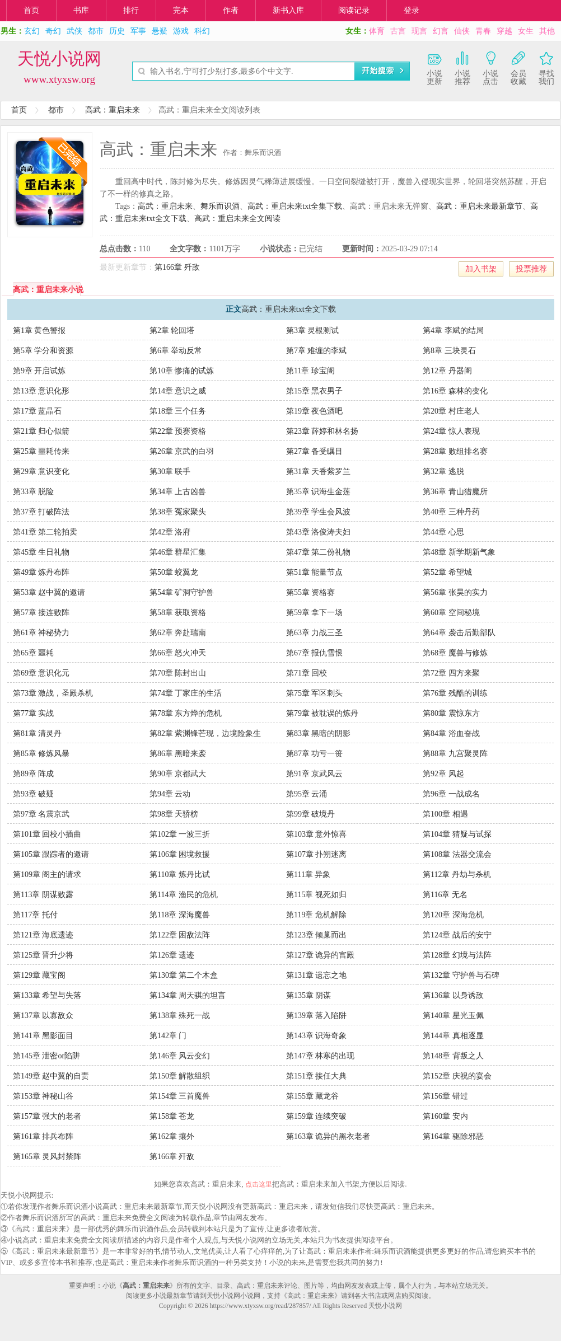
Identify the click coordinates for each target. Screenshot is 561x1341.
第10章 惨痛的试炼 (181, 371)
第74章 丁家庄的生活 (185, 693)
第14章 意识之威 (178, 391)
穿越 (504, 31)
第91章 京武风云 (314, 774)
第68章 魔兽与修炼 (455, 653)
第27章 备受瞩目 (314, 451)
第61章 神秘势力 (41, 633)
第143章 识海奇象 (316, 1035)
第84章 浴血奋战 (451, 733)
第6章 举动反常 (176, 350)
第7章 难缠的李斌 (316, 350)
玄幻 (32, 31)
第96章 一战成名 (451, 794)
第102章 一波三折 (180, 834)
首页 (31, 10)
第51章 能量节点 (314, 572)
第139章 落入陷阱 (316, 1015)
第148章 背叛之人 (453, 1056)
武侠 (74, 31)
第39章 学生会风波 (318, 512)
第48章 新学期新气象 (459, 552)
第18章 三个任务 (178, 411)
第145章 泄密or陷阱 (46, 1056)
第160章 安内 (445, 1116)
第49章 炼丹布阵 (41, 572)
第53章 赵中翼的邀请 (49, 592)
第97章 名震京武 (41, 814)
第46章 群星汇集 (178, 552)
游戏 (181, 31)
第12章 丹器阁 (447, 371)
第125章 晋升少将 (43, 955)
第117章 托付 (35, 915)
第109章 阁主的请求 (47, 874)
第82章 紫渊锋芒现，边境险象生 (205, 733)
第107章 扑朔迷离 (316, 854)
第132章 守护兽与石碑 (461, 975)
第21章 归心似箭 (41, 431)
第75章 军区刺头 (314, 693)
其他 (547, 31)
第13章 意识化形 (41, 391)
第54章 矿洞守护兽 (181, 592)
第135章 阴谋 (308, 995)
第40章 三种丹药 (451, 512)
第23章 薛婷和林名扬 (322, 431)
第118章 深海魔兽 (179, 915)
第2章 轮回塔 (172, 330)
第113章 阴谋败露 (43, 894)
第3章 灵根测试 (312, 330)
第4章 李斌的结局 (453, 330)
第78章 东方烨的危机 (185, 713)
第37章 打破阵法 (41, 512)
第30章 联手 (170, 471)
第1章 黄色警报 (39, 330)
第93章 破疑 (33, 794)
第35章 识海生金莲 (318, 491)
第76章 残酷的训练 (455, 693)
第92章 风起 (443, 774)
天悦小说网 (59, 58)
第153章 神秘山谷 (43, 1096)
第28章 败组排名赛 (455, 451)
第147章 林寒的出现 (320, 1056)
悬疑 (159, 31)
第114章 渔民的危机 (183, 894)
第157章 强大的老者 (47, 1116)
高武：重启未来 (112, 110)
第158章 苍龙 (172, 1116)
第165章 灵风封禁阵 (47, 1156)
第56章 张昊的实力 (455, 592)
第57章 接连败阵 (41, 612)
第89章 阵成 (33, 774)
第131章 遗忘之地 (316, 975)
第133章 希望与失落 (47, 995)
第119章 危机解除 (316, 915)
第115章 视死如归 (316, 894)
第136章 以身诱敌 (453, 995)
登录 (411, 10)
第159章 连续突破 (316, 1116)
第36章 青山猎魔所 (455, 491)
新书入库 (288, 10)
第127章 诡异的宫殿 (320, 955)
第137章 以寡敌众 (43, 1015)
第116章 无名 (445, 894)
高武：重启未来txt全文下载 (288, 309)
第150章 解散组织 (180, 1076)
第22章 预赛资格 (178, 431)
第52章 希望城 (447, 572)
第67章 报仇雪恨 (314, 653)
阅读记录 (354, 10)
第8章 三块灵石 (449, 350)
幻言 (440, 31)
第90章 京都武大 (178, 774)
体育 (377, 31)
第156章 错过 (445, 1096)
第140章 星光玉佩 (453, 1015)
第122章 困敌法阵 (180, 935)
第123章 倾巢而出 (316, 935)
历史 (117, 31)
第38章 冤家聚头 (178, 512)
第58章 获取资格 (178, 612)
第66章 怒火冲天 (178, 653)
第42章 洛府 (170, 532)
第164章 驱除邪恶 (453, 1136)
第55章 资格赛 (310, 592)
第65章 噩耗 (33, 653)
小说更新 (434, 67)
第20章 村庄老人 (451, 411)
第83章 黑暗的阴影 (318, 733)
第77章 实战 (33, 713)
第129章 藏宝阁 (39, 975)
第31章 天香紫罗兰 (318, 471)
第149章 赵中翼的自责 (51, 1076)
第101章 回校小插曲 (47, 834)
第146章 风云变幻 (180, 1056)
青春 (483, 31)
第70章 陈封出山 (178, 673)
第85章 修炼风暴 (41, 753)
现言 (419, 31)
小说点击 (490, 67)
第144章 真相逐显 (453, 1035)
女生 (526, 31)
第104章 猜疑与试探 (457, 834)
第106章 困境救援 (180, 854)
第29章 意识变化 (41, 471)
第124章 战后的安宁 (457, 935)
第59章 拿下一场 (314, 612)
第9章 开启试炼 (39, 371)
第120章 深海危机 (453, 915)
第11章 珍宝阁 (310, 371)
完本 (181, 10)
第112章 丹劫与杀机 (457, 874)
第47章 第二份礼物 (318, 552)
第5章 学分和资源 (43, 350)
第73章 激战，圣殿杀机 (53, 693)
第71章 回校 (307, 673)
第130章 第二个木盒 (183, 975)
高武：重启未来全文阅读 (237, 218)
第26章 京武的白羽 (181, 451)
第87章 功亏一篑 (314, 753)
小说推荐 (462, 67)
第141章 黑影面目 (43, 1035)
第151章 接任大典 (316, 1076)
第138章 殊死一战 (180, 1015)
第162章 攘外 (172, 1136)
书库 (81, 10)
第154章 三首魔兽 (180, 1096)
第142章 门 (168, 1035)
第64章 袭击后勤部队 (459, 633)
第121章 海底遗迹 (43, 935)
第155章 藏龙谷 (312, 1096)
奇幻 (53, 31)
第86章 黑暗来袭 (178, 753)
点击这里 (258, 1184)
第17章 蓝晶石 (37, 411)
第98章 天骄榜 (174, 814)
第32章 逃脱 (443, 471)
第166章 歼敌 (177, 267)
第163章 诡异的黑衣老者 (328, 1136)
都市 (96, 31)
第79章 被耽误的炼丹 (322, 713)
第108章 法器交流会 (457, 854)
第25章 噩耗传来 (41, 451)
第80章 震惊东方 (451, 713)
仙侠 (462, 31)
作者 (231, 10)
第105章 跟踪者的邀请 (51, 854)
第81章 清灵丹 (37, 733)
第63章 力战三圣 (314, 633)
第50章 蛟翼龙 (174, 572)
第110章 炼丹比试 (179, 874)
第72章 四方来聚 (451, 673)
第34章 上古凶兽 (178, 491)
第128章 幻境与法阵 (457, 955)
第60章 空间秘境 (451, 612)
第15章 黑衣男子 (314, 391)
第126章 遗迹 (172, 955)
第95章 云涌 (307, 794)
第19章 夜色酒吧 (314, 411)
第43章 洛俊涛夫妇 (318, 532)
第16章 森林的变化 (455, 391)
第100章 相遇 (445, 814)
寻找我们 (546, 67)
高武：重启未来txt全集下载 (294, 206)
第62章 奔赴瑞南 (178, 633)
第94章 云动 (170, 794)
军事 (138, 31)
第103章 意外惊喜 (316, 834)
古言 (398, 31)
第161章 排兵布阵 (43, 1136)
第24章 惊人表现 (451, 431)
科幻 (202, 31)
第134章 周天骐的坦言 (187, 995)
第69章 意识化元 (41, 673)
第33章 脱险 (33, 491)
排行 (131, 10)
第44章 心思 (443, 532)
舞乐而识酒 (220, 206)
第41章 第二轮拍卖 (45, 532)
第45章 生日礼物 (41, 552)
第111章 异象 (308, 874)
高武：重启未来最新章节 (479, 206)
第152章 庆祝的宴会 (457, 1076)
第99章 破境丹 (310, 814)
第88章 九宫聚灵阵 (455, 753)
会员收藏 (518, 67)
